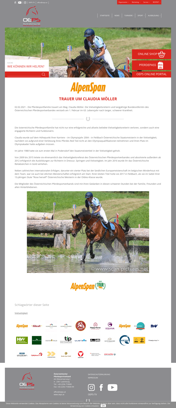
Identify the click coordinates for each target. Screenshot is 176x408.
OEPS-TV (32, 2)
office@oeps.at (42, 2)
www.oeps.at (59, 394)
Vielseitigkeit (21, 313)
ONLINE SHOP (151, 54)
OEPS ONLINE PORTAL (151, 74)
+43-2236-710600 (65, 384)
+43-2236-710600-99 (65, 387)
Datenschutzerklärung (99, 374)
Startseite (105, 15)
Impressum (93, 378)
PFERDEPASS (151, 65)
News (117, 15)
